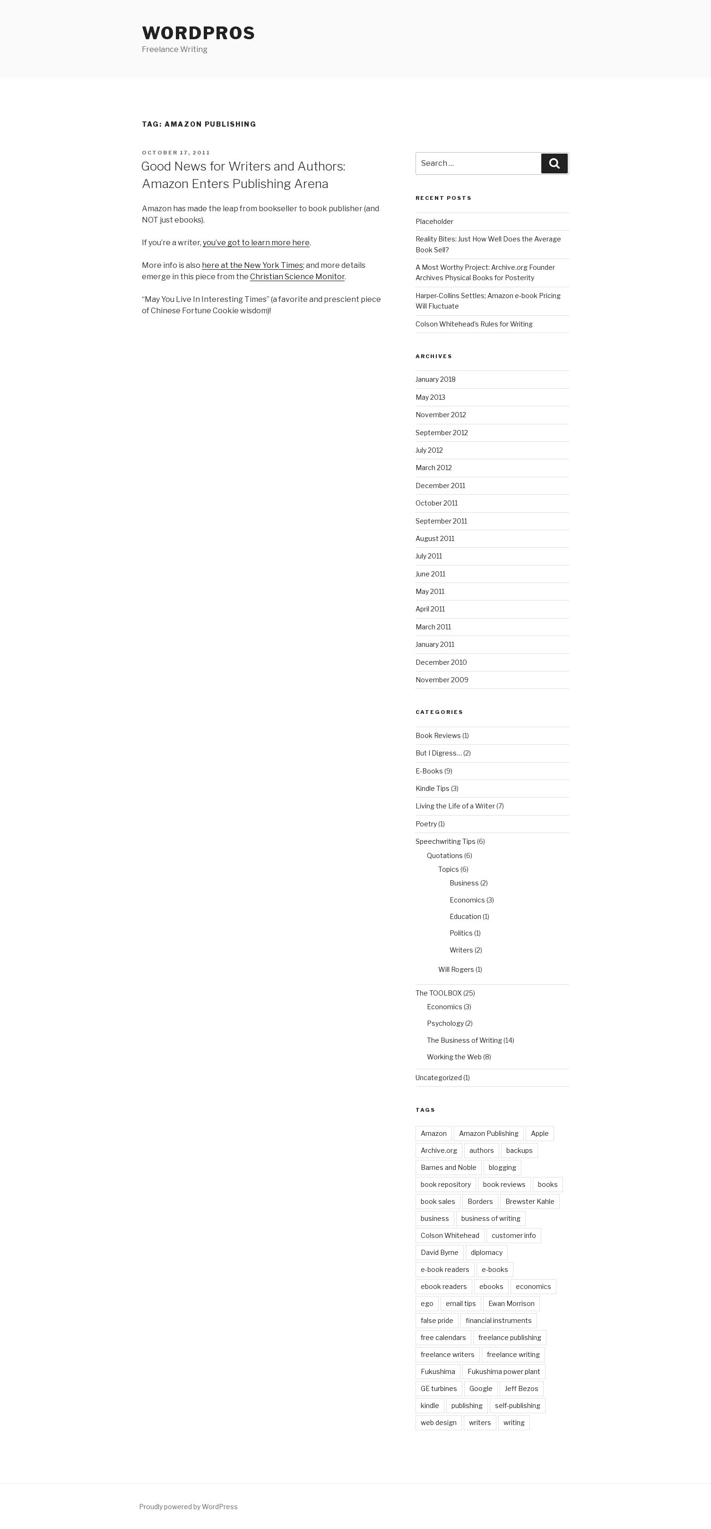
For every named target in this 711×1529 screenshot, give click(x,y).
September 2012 (442, 433)
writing (514, 1422)
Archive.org (439, 1150)
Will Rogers (456, 969)
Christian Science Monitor (297, 276)
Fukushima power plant (504, 1371)
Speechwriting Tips (446, 841)
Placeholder (434, 221)
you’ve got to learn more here (256, 242)
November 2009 (442, 680)
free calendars (443, 1337)
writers (480, 1422)
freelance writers (448, 1354)
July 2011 (429, 556)
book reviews (504, 1184)
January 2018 (436, 379)
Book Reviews (438, 735)
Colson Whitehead (450, 1235)
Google (481, 1388)
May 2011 (430, 591)
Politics (461, 933)
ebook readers (444, 1286)
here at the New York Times (252, 265)
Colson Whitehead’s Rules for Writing (474, 324)
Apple (540, 1133)
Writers (461, 950)
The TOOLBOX (439, 993)
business (435, 1218)
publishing (467, 1405)
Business (464, 883)
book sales (438, 1201)
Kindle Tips (433, 788)
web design (439, 1422)
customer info (514, 1235)
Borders (480, 1201)
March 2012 (434, 468)
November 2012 (441, 415)
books (548, 1184)
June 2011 (430, 574)
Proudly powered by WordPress (188, 1507)
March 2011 (433, 627)
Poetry (426, 824)
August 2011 (435, 538)
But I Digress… (439, 753)
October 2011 (437, 503)
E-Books (429, 771)
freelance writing (513, 1354)
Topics (448, 869)
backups (519, 1150)
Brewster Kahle (530, 1201)
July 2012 (429, 450)
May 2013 (430, 397)
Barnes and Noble (449, 1167)
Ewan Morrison (511, 1303)
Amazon (434, 1133)
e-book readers (445, 1269)
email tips (461, 1303)
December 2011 (440, 485)
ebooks (491, 1286)
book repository (446, 1184)
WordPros (199, 33)
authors (481, 1150)
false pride (437, 1320)
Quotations (445, 855)
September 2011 (441, 521)
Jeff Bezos (521, 1388)
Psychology (445, 1023)
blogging (502, 1167)
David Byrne (440, 1252)
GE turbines (439, 1388)
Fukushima (438, 1371)
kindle (430, 1405)
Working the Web (454, 1057)
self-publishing (517, 1405)
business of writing (490, 1218)
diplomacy (487, 1252)
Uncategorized (439, 1078)
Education (465, 916)
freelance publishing (509, 1337)
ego (427, 1303)
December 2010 (441, 662)
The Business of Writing (464, 1040)
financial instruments (499, 1320)
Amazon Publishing (489, 1133)
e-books (495, 1269)
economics (533, 1286)
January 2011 (435, 644)
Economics (467, 900)
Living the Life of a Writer (455, 806)
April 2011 (430, 609)
